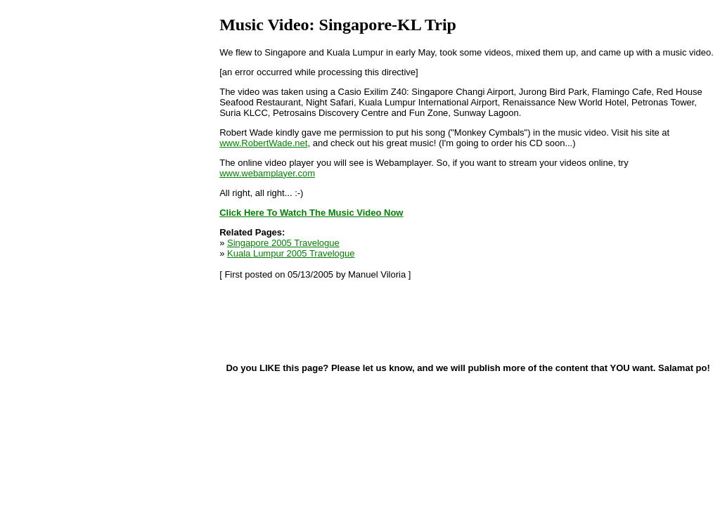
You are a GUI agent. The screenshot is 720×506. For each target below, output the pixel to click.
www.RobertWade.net (263, 143)
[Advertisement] (289, 320)
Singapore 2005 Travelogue (283, 243)
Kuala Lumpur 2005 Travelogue (290, 253)
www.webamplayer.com (267, 173)
